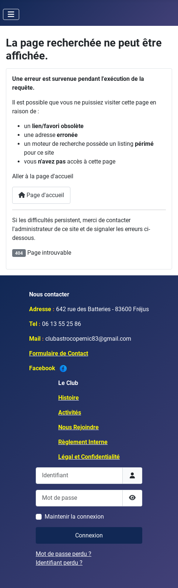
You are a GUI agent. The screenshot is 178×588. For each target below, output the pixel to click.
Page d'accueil (41, 195)
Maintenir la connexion (74, 516)
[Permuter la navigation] (11, 14)
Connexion (89, 535)
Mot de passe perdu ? (63, 553)
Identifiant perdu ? (59, 562)
